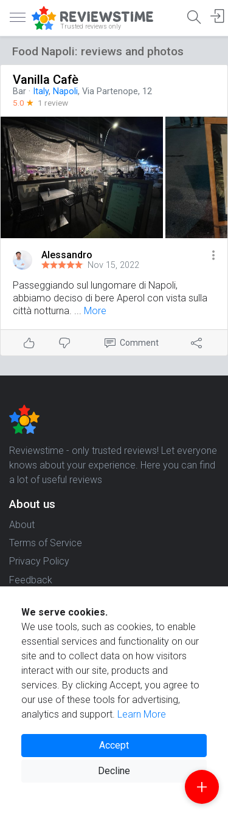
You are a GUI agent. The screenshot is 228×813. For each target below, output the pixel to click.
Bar (19, 91)
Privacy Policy (39, 561)
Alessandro (66, 255)
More (95, 311)
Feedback (30, 580)
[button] (213, 256)
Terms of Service (45, 543)
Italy (41, 91)
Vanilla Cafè (45, 79)
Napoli (65, 91)
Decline (114, 771)
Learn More (141, 714)
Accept (114, 745)
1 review (53, 103)
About (22, 524)
